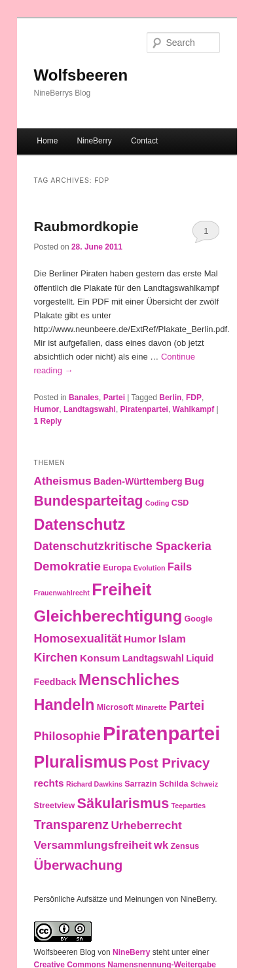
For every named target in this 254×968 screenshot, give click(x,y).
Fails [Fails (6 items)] (180, 566)
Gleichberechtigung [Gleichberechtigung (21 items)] (108, 616)
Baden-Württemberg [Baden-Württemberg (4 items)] (138, 481)
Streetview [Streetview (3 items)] (54, 805)
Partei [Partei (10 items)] (186, 705)
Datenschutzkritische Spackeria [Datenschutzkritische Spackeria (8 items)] (122, 546)
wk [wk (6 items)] (161, 845)
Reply (48, 421)
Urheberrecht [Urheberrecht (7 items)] (146, 825)
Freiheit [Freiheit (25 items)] (121, 589)
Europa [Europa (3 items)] (117, 567)
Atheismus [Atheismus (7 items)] (63, 480)
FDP (194, 397)
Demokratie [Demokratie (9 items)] (67, 566)
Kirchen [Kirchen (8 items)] (56, 657)
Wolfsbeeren (81, 75)
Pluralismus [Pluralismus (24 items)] (80, 762)
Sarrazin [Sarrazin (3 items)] (140, 784)
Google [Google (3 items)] (199, 619)
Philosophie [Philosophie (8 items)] (67, 736)
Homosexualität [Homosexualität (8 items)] (78, 638)
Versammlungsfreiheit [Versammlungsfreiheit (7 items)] (93, 844)
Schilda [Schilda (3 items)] (174, 784)
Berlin (170, 397)
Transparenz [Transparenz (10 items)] (71, 824)
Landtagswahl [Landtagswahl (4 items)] (153, 658)
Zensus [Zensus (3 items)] (184, 846)
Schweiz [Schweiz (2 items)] (204, 784)
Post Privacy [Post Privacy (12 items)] (169, 762)
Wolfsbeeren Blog (65, 952)
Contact (144, 140)
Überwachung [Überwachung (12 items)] (78, 864)
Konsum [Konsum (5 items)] (100, 657)
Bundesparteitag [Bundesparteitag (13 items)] (88, 500)
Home (47, 140)
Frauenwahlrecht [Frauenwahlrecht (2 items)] (62, 593)
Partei (114, 397)
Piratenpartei (144, 409)
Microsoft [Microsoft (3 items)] (115, 707)
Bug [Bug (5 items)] (194, 481)
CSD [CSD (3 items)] (180, 503)
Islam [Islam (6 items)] (172, 638)
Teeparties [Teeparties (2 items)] (189, 806)
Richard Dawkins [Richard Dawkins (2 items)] (94, 784)
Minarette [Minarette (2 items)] (151, 707)
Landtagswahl (90, 409)
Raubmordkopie (86, 226)
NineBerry (94, 140)
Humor (47, 409)
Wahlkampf (194, 409)
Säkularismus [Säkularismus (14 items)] (123, 803)
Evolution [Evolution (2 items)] (150, 568)
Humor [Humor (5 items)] (140, 638)
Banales (84, 397)
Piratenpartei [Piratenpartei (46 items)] (161, 733)
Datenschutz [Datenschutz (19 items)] (80, 524)
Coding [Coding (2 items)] (157, 503)
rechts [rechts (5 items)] (49, 783)
